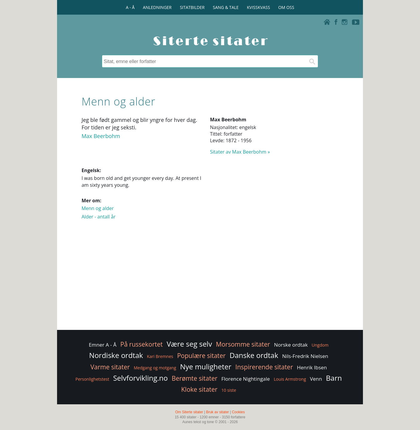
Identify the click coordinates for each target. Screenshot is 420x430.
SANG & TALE (226, 7)
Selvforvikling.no (140, 378)
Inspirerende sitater (264, 367)
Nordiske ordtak (116, 355)
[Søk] (312, 61)
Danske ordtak (254, 355)
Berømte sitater (194, 378)
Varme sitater (110, 367)
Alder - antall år (99, 216)
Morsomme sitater (243, 344)
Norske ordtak (291, 344)
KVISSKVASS (258, 7)
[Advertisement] (210, 281)
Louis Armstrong (290, 379)
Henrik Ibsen (312, 367)
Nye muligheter (206, 366)
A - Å (130, 7)
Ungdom (320, 345)
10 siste (228, 390)
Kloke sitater (199, 389)
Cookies (238, 412)
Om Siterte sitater (189, 412)
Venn (316, 378)
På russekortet (141, 344)
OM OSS (286, 7)
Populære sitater (201, 355)
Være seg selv (189, 344)
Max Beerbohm (101, 136)
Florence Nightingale (245, 378)
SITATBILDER (192, 7)
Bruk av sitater (217, 412)
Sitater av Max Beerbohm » (240, 152)
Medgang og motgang (155, 368)
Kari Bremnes (160, 356)
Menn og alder (98, 208)
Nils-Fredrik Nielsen (305, 356)
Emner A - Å (102, 344)
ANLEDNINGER (157, 7)
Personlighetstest (92, 379)
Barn (334, 378)
